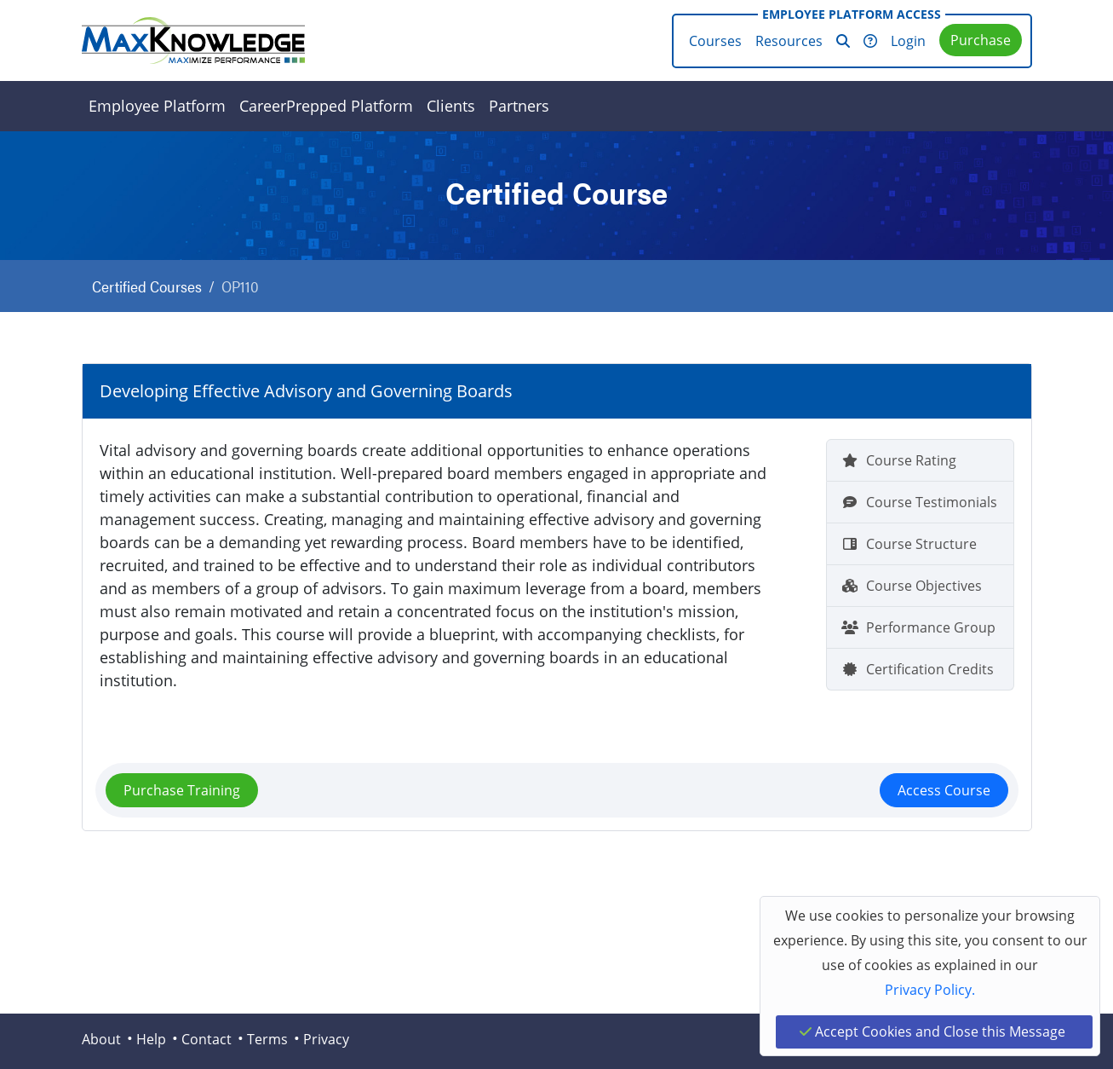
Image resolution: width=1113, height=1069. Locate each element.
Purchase (980, 40)
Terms (267, 1039)
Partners (519, 105)
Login (908, 41)
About (101, 1039)
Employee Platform (157, 105)
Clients (451, 105)
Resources (789, 41)
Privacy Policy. (930, 989)
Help (151, 1039)
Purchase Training (181, 790)
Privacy (326, 1039)
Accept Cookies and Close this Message (932, 1031)
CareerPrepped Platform (326, 105)
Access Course (944, 790)
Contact (206, 1039)
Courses (715, 41)
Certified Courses (147, 286)
